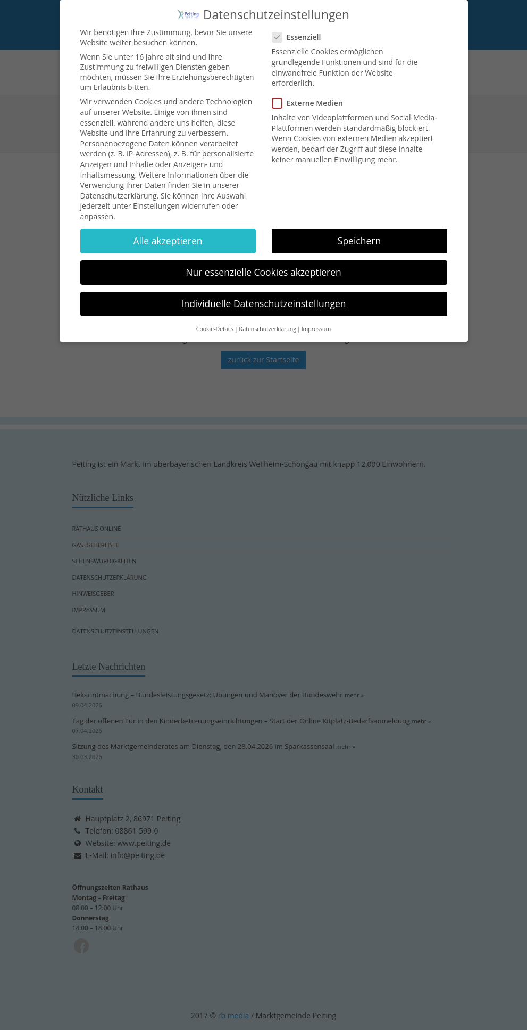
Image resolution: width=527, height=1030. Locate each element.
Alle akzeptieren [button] (167, 234)
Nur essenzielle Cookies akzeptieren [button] (263, 266)
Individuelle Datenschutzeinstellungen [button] (263, 298)
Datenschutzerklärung (118, 190)
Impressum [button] (316, 323)
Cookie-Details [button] (214, 323)
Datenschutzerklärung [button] (267, 323)
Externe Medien (311, 98)
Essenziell (300, 32)
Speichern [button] (359, 234)
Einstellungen (156, 200)
